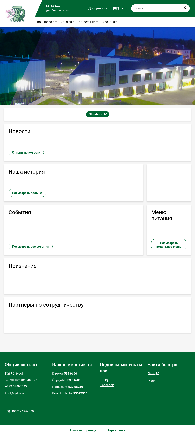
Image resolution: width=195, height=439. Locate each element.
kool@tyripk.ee (15, 393)
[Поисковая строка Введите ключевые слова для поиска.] (160, 8)
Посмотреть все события (30, 246)
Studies (68, 22)
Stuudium (99, 114)
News (151, 373)
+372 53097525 (16, 386)
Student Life (89, 22)
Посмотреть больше (27, 193)
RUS (118, 8)
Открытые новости (26, 152)
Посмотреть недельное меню (168, 244)
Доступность (97, 8)
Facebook (107, 382)
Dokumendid (47, 22)
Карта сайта (116, 430)
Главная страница (83, 430)
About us (110, 22)
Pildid (152, 381)
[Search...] (185, 8)
